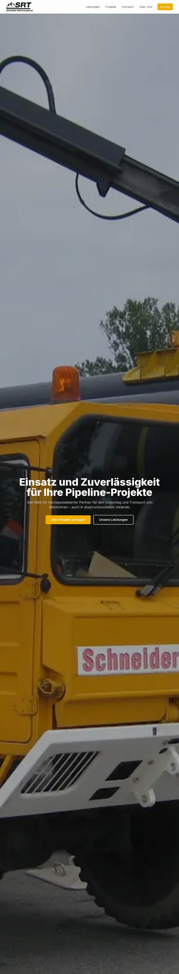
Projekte (110, 7)
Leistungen (93, 7)
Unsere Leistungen (113, 519)
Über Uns (145, 7)
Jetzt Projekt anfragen (68, 519)
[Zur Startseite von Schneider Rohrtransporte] (19, 7)
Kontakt (165, 7)
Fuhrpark (128, 7)
